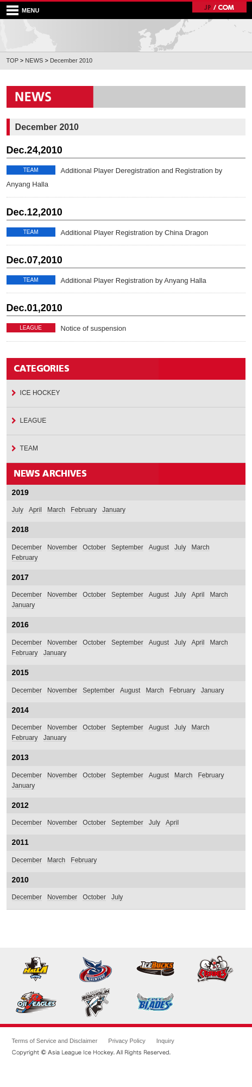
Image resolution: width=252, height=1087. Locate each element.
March (56, 510)
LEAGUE (33, 420)
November (62, 547)
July (17, 510)
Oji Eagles (36, 1002)
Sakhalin (96, 1002)
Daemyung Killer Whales (96, 969)
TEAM (29, 448)
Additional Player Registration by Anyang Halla (133, 280)
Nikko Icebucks (156, 969)
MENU (30, 10)
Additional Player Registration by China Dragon (135, 232)
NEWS (34, 60)
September (127, 547)
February (84, 510)
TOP (12, 60)
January (113, 510)
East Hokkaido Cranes (215, 969)
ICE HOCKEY (40, 393)
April (35, 510)
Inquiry (165, 1040)
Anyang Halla (36, 969)
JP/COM (219, 7)
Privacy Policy (126, 1040)
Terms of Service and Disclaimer (55, 1040)
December (27, 547)
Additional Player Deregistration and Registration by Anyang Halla (115, 177)
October (94, 547)
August (159, 547)
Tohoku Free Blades (156, 1002)
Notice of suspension (94, 328)
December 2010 (71, 60)
